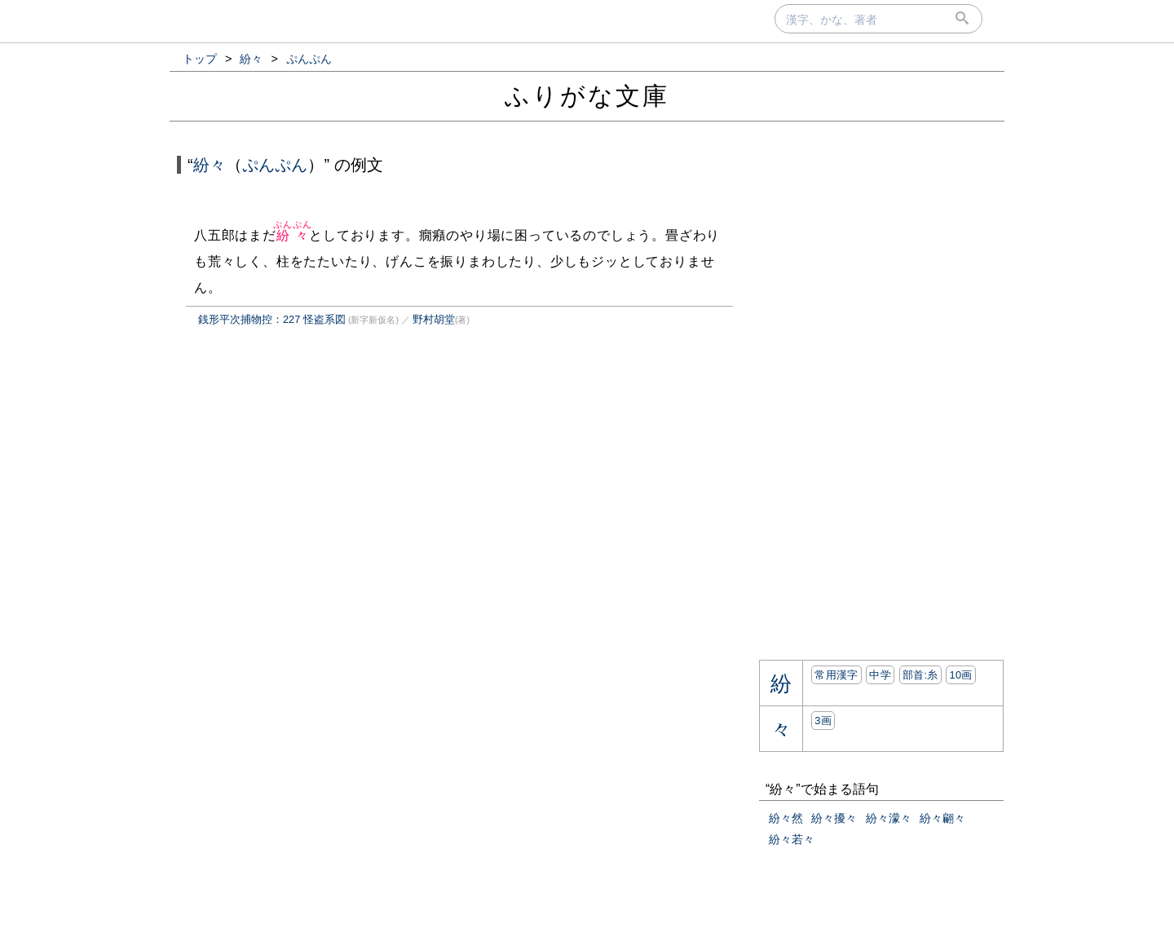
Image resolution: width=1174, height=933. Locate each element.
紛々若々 (791, 839)
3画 (823, 720)
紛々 (209, 165)
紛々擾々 (834, 818)
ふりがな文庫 (587, 95)
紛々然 (786, 818)
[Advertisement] (313, 509)
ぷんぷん (274, 165)
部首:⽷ (920, 675)
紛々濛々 (888, 818)
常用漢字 (836, 675)
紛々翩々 (942, 818)
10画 (960, 675)
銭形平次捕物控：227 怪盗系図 (272, 319)
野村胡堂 (434, 319)
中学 (880, 675)
